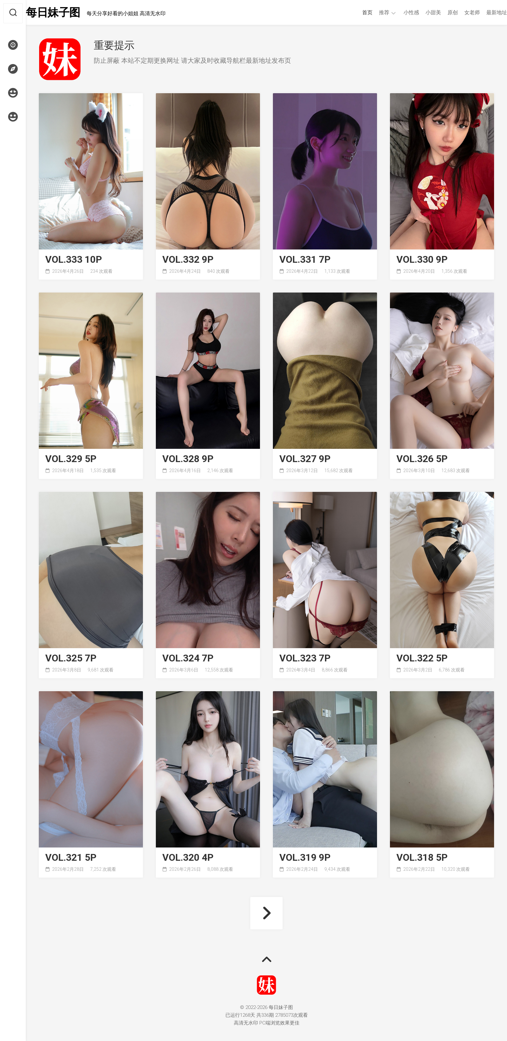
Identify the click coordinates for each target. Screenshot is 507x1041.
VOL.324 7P (187, 659)
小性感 (398, 12)
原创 (440, 12)
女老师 (459, 12)
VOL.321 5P (70, 859)
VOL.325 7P (70, 659)
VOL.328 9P (187, 460)
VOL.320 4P (187, 859)
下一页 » (266, 914)
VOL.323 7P (304, 659)
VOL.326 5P (422, 460)
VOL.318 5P (422, 859)
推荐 (371, 12)
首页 (354, 12)
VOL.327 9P (304, 460)
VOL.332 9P (187, 261)
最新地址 (483, 12)
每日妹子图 (67, 13)
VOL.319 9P (304, 859)
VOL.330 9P (422, 261)
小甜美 (420, 12)
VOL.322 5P (422, 659)
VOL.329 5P (70, 460)
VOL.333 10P (73, 261)
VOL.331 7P (304, 261)
